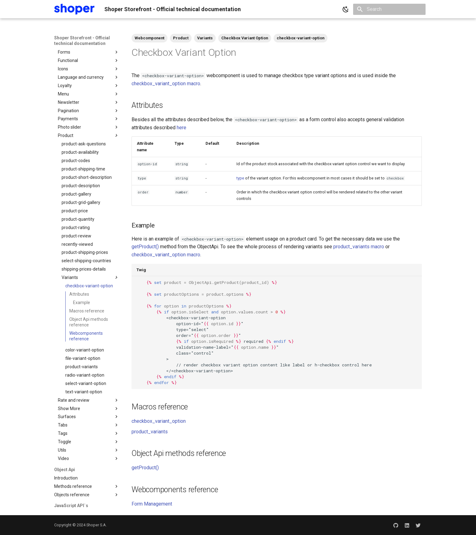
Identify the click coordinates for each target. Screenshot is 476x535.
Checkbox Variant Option (244, 38)
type (240, 178)
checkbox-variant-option (300, 38)
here (181, 127)
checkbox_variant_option (159, 421)
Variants (205, 38)
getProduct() (145, 247)
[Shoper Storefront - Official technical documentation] (74, 9)
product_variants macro (358, 247)
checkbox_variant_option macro (166, 83)
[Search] (389, 9)
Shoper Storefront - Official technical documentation (82, 40)
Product (180, 38)
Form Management (152, 504)
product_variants (150, 432)
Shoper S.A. (96, 525)
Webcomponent (149, 38)
